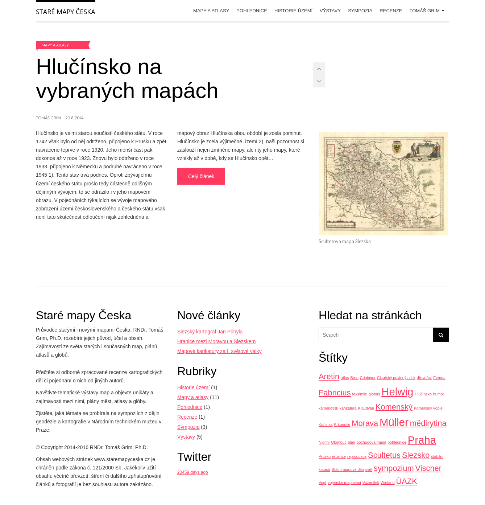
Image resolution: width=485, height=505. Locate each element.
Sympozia (360, 10)
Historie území (293, 10)
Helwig (397, 392)
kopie (437, 408)
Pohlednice (251, 10)
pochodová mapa (371, 442)
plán (351, 442)
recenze (339, 456)
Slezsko (416, 455)
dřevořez (424, 377)
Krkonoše (342, 424)
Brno (354, 377)
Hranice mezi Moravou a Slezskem (216, 341)
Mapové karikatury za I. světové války (219, 351)
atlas (345, 377)
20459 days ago (192, 472)
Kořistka (326, 424)
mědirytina (428, 423)
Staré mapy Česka (65, 11)
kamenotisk (328, 408)
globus (374, 394)
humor (438, 394)
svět (369, 469)
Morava (365, 423)
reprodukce (356, 456)
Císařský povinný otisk (396, 377)
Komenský (394, 406)
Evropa (439, 377)
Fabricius (335, 392)
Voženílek (370, 482)
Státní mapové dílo (348, 469)
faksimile (359, 394)
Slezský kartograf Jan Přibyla (210, 331)
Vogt (322, 482)
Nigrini (324, 442)
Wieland (388, 482)
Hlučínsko (423, 394)
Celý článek (201, 176)
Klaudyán (366, 408)
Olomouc (339, 442)
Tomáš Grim (424, 10)
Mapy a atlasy (211, 10)
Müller (394, 422)
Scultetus (384, 455)
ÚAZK (406, 481)
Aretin (329, 376)
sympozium (394, 468)
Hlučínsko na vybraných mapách (127, 78)
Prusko (325, 456)
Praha (422, 440)
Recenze (391, 10)
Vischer (428, 468)
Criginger (368, 377)
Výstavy (330, 10)
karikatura (348, 408)
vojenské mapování (344, 482)
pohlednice (396, 442)
